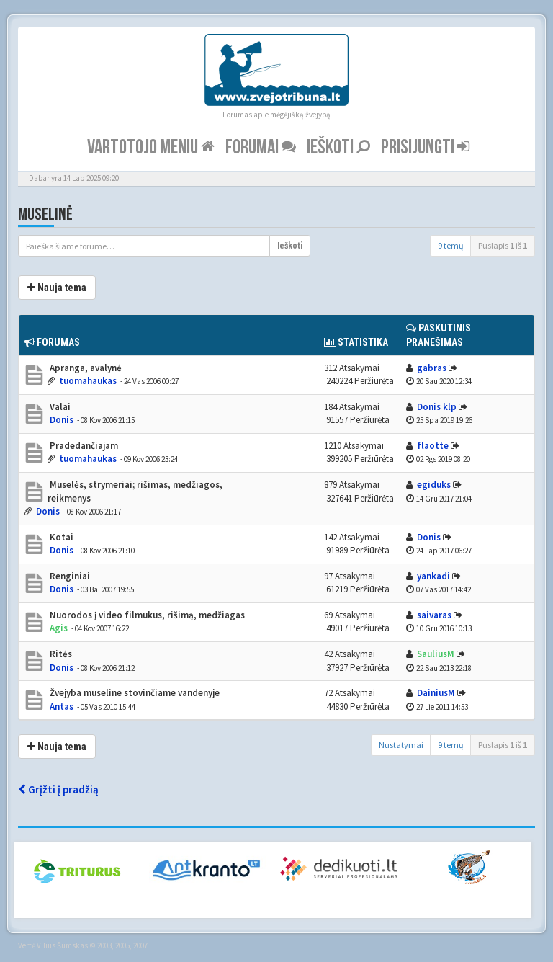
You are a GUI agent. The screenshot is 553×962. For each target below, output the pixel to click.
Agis (59, 628)
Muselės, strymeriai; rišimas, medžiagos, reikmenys (135, 491)
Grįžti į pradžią (58, 789)
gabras (431, 368)
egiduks (434, 484)
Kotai (60, 537)
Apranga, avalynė (85, 368)
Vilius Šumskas (62, 945)
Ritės (60, 654)
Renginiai (69, 576)
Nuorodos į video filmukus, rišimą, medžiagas (146, 615)
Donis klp (437, 407)
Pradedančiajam (83, 446)
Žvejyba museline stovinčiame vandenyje (134, 693)
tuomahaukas (88, 381)
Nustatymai (401, 744)
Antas (61, 706)
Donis (61, 420)
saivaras (434, 615)
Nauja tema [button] (56, 287)
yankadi (433, 576)
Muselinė (45, 214)
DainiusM (436, 693)
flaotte (433, 446)
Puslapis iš (502, 245)
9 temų (451, 245)
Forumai (260, 147)
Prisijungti (425, 147)
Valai (59, 407)
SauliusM (435, 654)
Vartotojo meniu (151, 147)
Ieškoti (338, 147)
